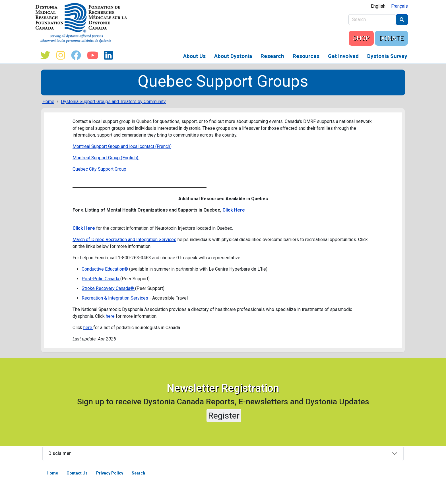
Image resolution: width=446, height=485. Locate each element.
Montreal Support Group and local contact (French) (122, 146)
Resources (306, 56)
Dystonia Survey (387, 56)
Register (223, 416)
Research (272, 56)
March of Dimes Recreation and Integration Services (124, 239)
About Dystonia (233, 56)
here (110, 316)
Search (138, 473)
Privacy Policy (109, 473)
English (378, 6)
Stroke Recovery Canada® (108, 288)
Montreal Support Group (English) (106, 157)
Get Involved (343, 56)
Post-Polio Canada (101, 278)
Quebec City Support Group (100, 169)
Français (399, 6)
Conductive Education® (105, 269)
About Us (194, 56)
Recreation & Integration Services (115, 298)
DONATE (391, 38)
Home (48, 101)
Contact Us (77, 473)
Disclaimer (59, 453)
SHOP (361, 38)
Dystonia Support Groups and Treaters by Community (113, 101)
